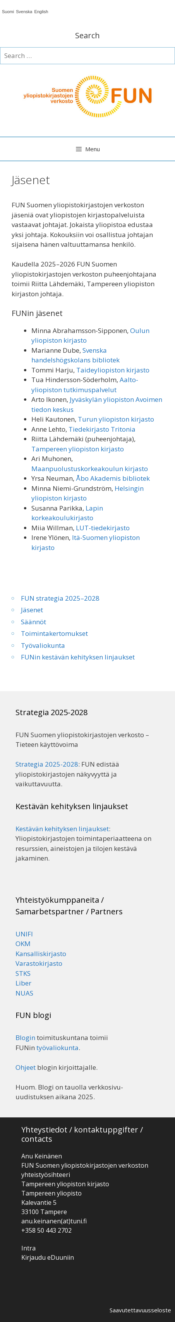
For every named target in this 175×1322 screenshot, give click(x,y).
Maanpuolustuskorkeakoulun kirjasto (89, 468)
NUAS (24, 993)
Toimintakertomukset (54, 633)
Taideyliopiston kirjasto (112, 370)
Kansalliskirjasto (40, 953)
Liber (23, 983)
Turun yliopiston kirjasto (116, 419)
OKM (23, 943)
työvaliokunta (57, 1047)
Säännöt (33, 621)
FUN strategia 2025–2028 (60, 598)
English (41, 12)
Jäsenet (32, 609)
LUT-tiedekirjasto (103, 527)
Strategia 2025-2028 (46, 764)
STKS (23, 973)
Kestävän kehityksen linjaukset (62, 828)
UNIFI (24, 933)
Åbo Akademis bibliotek (113, 478)
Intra (28, 1248)
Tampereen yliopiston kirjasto (77, 448)
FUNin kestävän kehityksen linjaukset (78, 656)
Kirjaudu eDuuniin (47, 1257)
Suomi (8, 12)
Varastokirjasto (38, 963)
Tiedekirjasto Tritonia (102, 429)
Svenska (24, 12)
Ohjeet (25, 1067)
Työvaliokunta (43, 645)
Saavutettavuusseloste (140, 1310)
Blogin (25, 1037)
